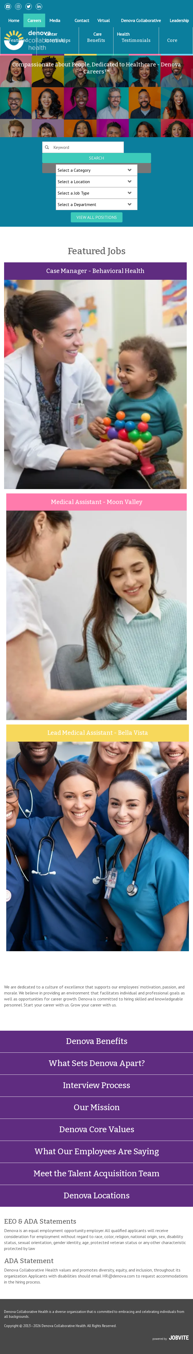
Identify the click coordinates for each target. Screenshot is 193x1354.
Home (13, 20)
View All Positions (96, 217)
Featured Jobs (14, 54)
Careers (34, 20)
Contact (82, 20)
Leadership (179, 20)
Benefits (96, 40)
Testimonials (136, 40)
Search (96, 158)
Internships (58, 40)
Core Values (168, 54)
